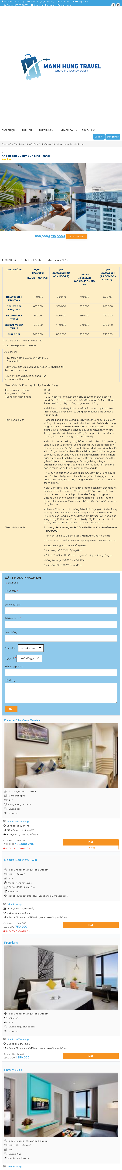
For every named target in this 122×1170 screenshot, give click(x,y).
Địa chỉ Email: (13, 604)
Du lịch (27, 130)
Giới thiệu (8, 130)
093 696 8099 (21, 5)
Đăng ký (99, 136)
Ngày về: (10, 658)
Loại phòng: (11, 632)
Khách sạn (68, 130)
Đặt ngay (76, 236)
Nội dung (10, 680)
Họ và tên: (11, 591)
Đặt (90, 842)
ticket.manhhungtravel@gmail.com (52, 5)
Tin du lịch (89, 130)
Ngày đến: (11, 648)
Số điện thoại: (13, 618)
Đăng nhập (113, 136)
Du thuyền (46, 130)
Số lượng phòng (14, 666)
